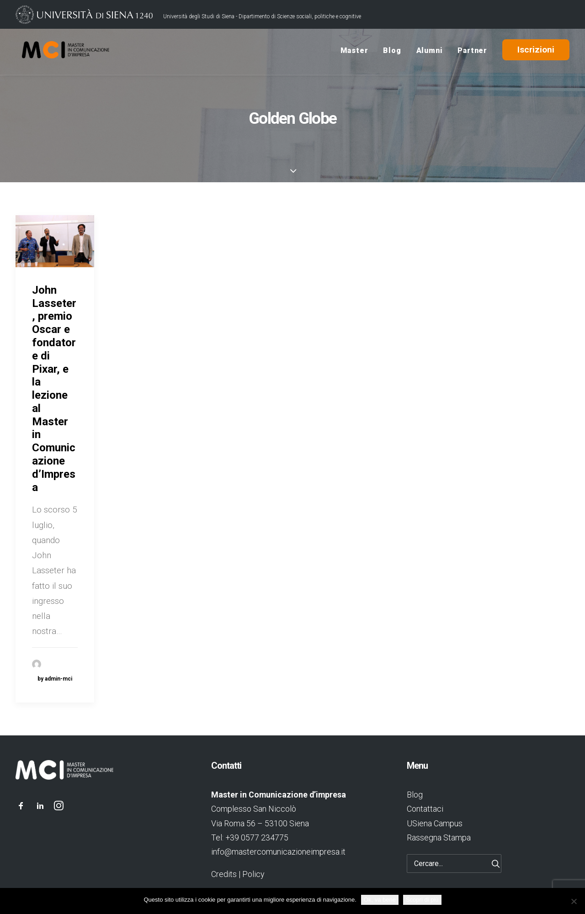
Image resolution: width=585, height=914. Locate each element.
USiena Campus (435, 823)
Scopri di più (422, 899)
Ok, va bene (380, 899)
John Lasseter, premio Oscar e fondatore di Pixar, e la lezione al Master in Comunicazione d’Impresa (54, 389)
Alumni (429, 52)
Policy (253, 874)
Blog (392, 52)
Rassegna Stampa (439, 837)
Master (354, 52)
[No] (573, 901)
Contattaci (425, 809)
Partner (472, 52)
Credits (224, 874)
